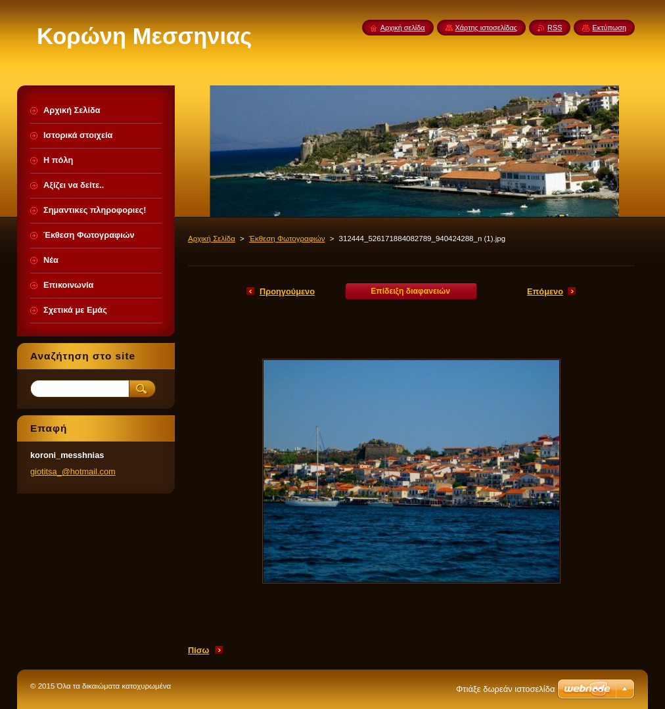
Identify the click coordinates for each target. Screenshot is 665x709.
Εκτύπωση (609, 28)
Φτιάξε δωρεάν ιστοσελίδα (505, 689)
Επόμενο (545, 291)
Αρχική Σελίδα (211, 238)
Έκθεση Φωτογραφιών (287, 238)
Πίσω (198, 650)
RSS (554, 28)
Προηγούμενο (287, 291)
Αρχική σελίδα (402, 28)
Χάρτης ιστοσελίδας (486, 28)
